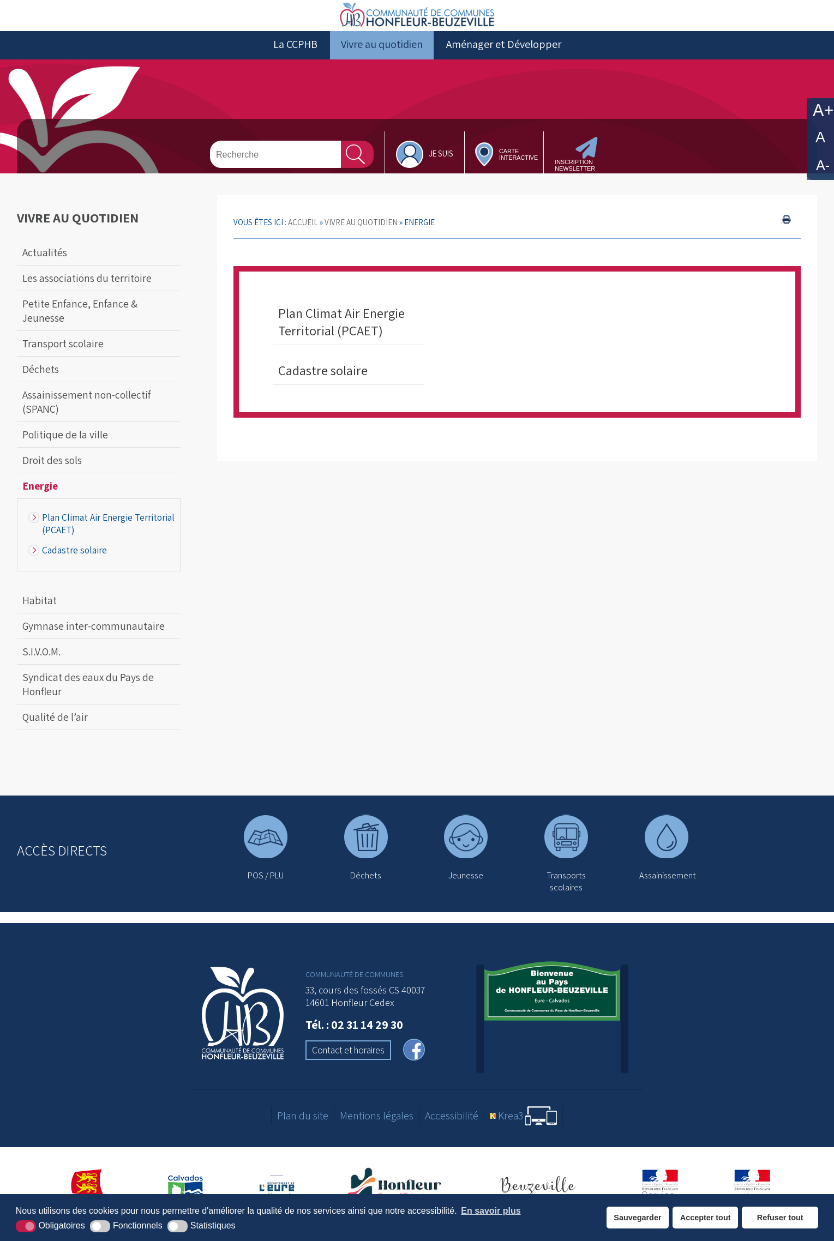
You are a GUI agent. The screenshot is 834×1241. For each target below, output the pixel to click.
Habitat (39, 616)
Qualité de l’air (55, 732)
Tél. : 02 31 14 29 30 (354, 1039)
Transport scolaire (63, 359)
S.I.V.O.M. (41, 667)
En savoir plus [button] (490, 1210)
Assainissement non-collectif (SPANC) (86, 417)
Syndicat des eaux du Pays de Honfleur (88, 699)
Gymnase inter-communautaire (93, 641)
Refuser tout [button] (780, 1217)
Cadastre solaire (74, 565)
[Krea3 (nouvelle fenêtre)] (523, 1130)
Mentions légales (376, 1131)
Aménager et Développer (503, 59)
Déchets (40, 384)
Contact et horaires (348, 1065)
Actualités (44, 268)
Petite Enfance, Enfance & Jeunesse (79, 326)
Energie (40, 501)
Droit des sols (52, 475)
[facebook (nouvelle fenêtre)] (414, 1066)
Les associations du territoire (87, 293)
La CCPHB (295, 59)
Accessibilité (451, 1131)
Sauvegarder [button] (637, 1217)
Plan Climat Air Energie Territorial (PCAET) (108, 538)
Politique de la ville (65, 450)
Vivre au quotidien (382, 59)
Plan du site (302, 1131)
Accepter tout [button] (705, 1217)
